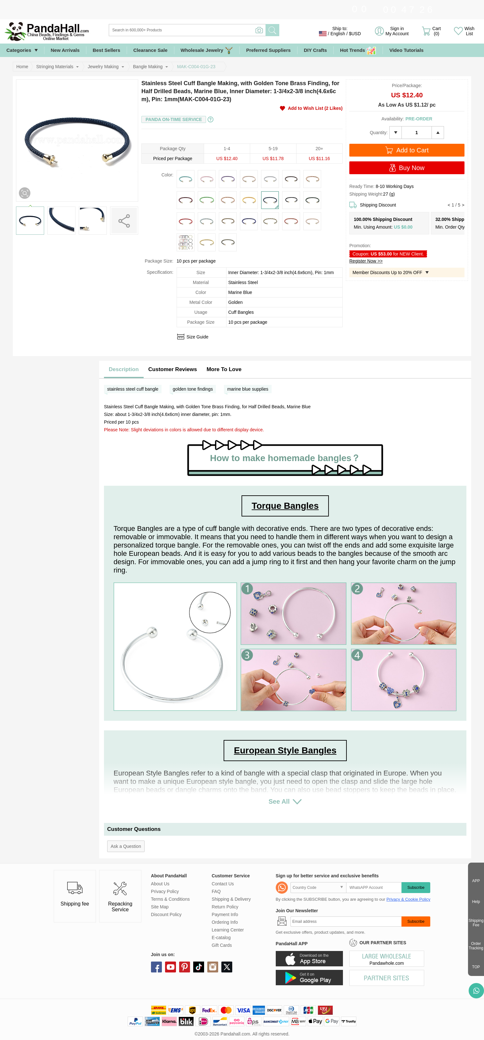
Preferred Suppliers (268, 50)
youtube (170, 967)
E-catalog (221, 937)
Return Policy (225, 906)
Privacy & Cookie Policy (408, 899)
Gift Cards (222, 945)
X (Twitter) (226, 967)
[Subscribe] (345, 921)
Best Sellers (106, 50)
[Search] (213, 30)
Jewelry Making (103, 66)
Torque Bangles (285, 506)
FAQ (216, 891)
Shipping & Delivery (231, 899)
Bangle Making (148, 66)
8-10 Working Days (395, 186)
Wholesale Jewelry (207, 50)
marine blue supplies (247, 389)
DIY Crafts (315, 50)
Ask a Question (126, 846)
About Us (160, 883)
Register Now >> (366, 261)
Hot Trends (358, 50)
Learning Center (228, 929)
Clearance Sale (150, 50)
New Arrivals (65, 50)
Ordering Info (225, 922)
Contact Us (223, 883)
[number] (416, 132)
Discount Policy (166, 914)
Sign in (397, 31)
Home (22, 66)
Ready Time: (362, 186)
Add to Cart (412, 150)
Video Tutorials (406, 50)
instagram (212, 967)
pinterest (184, 967)
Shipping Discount (378, 204)
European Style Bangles (285, 750)
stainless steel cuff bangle (132, 389)
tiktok (198, 967)
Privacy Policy (165, 891)
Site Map (160, 906)
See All (279, 801)
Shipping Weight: (366, 194)
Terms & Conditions (170, 899)
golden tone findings (193, 389)
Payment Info (225, 914)
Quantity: (379, 132)
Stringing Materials (54, 66)
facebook (156, 967)
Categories (18, 50)
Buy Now (411, 167)
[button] (449, 205)
